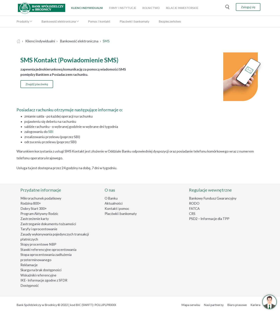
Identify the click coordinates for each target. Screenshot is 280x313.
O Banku (111, 198)
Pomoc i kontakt (99, 21)
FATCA (194, 209)
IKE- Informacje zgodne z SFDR (43, 280)
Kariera (255, 305)
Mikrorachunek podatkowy (40, 198)
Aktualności (113, 203)
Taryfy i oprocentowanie (38, 229)
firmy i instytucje (122, 8)
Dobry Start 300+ (33, 209)
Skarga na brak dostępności (40, 270)
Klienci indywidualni (40, 41)
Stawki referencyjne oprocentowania (48, 250)
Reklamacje (29, 265)
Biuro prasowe (237, 305)
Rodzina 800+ (30, 203)
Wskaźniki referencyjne (38, 275)
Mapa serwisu (190, 305)
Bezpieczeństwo (170, 21)
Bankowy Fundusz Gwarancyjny (212, 198)
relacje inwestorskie (182, 8)
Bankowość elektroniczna (58, 21)
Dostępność (29, 285)
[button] (269, 302)
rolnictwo (151, 8)
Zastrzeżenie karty (34, 219)
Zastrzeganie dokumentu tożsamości (48, 224)
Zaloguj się (248, 7)
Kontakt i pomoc (117, 209)
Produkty (23, 21)
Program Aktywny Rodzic (39, 214)
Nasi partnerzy (214, 305)
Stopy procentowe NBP (38, 244)
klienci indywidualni (87, 8)
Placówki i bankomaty (134, 21)
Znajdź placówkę (36, 84)
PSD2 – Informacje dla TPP (209, 219)
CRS (192, 214)
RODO (194, 203)
